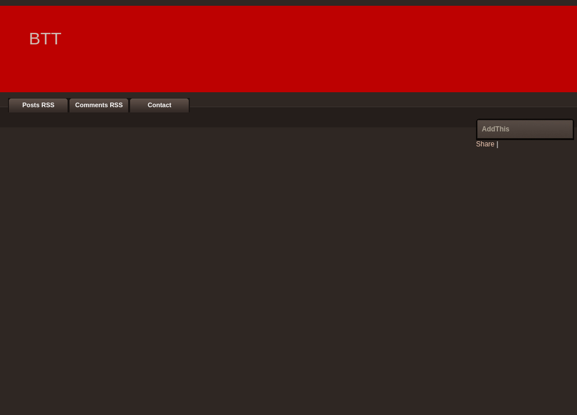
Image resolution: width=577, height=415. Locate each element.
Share (485, 144)
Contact (159, 104)
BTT (45, 38)
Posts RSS (39, 104)
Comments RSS (99, 104)
